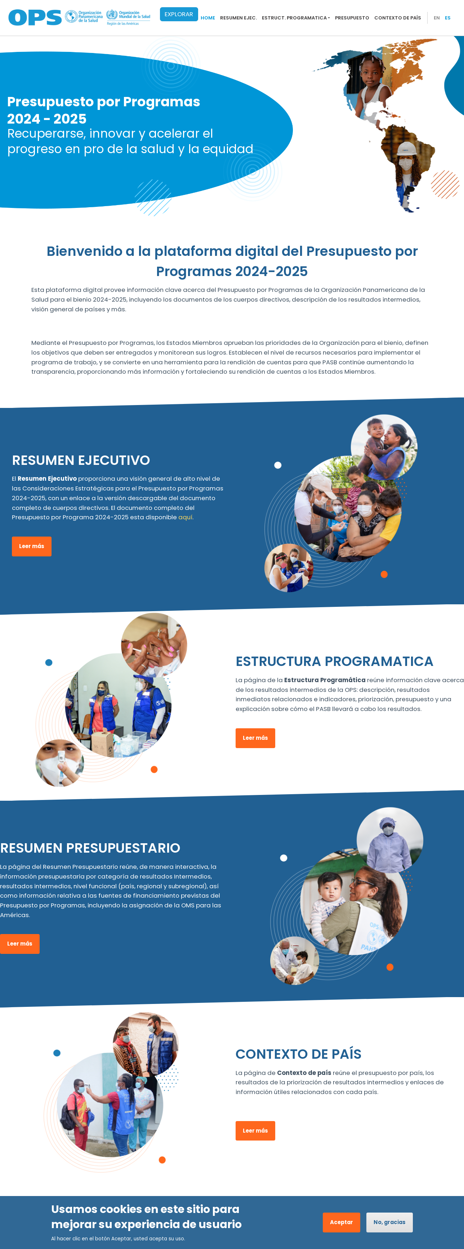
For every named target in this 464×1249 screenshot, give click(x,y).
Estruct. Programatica (294, 17)
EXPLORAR (179, 14)
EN (437, 17)
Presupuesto (352, 17)
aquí (185, 517)
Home (208, 17)
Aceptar (341, 1222)
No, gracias (390, 1222)
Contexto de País (397, 17)
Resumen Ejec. (238, 17)
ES (448, 17)
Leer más (31, 546)
